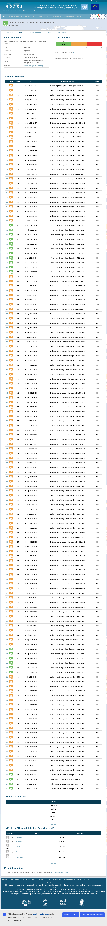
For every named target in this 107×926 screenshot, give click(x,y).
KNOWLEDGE (69, 16)
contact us (84, 1)
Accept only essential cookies (92, 915)
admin (101, 1)
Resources (62, 32)
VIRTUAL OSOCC (30, 16)
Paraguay (19, 837)
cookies (103, 883)
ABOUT (79, 16)
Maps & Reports (36, 32)
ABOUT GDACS (83, 879)
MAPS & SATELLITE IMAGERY (50, 16)
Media (50, 32)
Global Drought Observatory (33, 66)
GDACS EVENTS (15, 16)
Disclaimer (50, 883)
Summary (10, 32)
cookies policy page (41, 914)
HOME (4, 16)
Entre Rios (19, 857)
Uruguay (19, 841)
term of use (76, 1)
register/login (93, 1)
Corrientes (19, 852)
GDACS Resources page (59, 872)
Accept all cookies (70, 915)
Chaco (18, 846)
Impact (22, 32)
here (74, 52)
